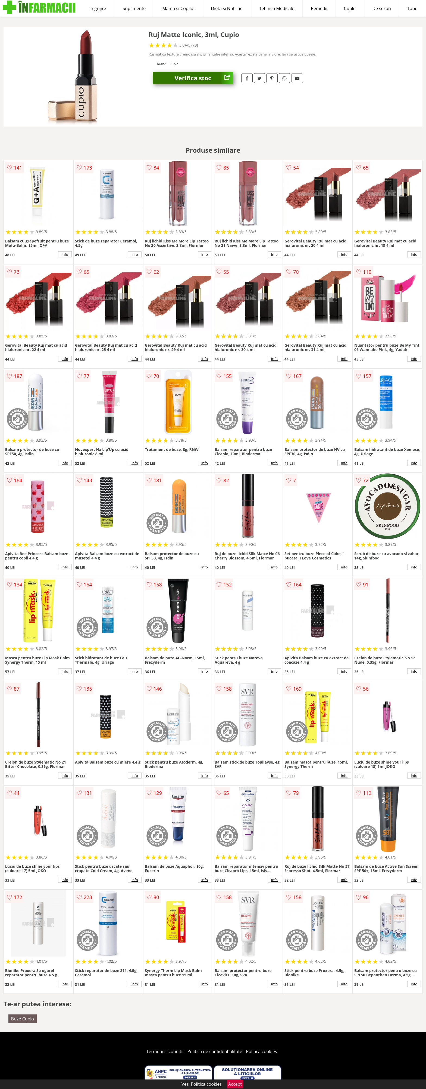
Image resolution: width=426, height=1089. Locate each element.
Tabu (413, 8)
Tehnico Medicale (277, 8)
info (65, 254)
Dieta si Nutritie (227, 8)
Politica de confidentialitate (214, 1051)
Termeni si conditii (165, 1051)
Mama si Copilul (178, 8)
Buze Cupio (22, 1019)
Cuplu (350, 8)
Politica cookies (261, 1051)
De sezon (381, 8)
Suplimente (134, 8)
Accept (235, 1084)
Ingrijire (98, 8)
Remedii (319, 8)
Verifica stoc (203, 78)
